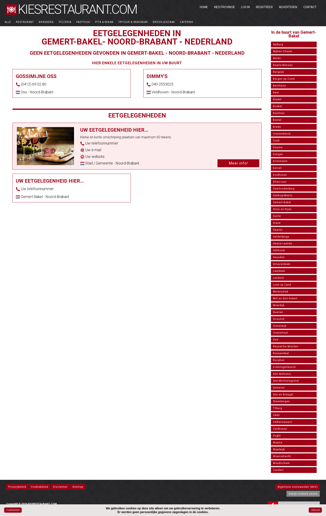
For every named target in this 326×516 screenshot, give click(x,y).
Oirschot (279, 319)
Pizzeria (65, 22)
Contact (310, 7)
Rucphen (279, 360)
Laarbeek (279, 271)
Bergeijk (278, 72)
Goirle (277, 216)
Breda (277, 126)
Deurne (278, 147)
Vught (277, 435)
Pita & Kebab (104, 22)
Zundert (278, 470)
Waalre (277, 442)
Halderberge (281, 236)
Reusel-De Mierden (285, 346)
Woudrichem (281, 463)
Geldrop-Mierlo (282, 195)
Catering (186, 22)
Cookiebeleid (39, 486)
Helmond (279, 250)
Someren (279, 387)
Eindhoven (280, 174)
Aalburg (278, 44)
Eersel (277, 168)
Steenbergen (281, 401)
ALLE (8, 22)
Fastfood (83, 22)
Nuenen (278, 312)
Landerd (278, 277)
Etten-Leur (280, 181)
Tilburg (277, 408)
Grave (277, 222)
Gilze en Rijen (282, 209)
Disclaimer (60, 486)
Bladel (277, 99)
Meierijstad (280, 291)
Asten (277, 58)
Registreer (264, 7)
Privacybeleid (17, 486)
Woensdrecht (282, 456)
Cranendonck (282, 133)
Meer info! (238, 163)
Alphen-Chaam (282, 51)
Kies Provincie (224, 7)
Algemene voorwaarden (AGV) (298, 486)
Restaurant (25, 22)
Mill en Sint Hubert (285, 298)
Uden (276, 415)
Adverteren (288, 7)
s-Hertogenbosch (284, 367)
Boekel (277, 106)
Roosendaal (281, 353)
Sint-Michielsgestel (286, 380)
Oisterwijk (279, 325)
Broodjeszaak (164, 22)
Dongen (278, 154)
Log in (245, 7)
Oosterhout (280, 332)
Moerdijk (278, 305)
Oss (275, 339)
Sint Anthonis (282, 373)
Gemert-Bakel (282, 202)
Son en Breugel (283, 394)
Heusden (279, 257)
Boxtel (277, 120)
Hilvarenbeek (281, 264)
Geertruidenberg (284, 188)
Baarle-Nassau (283, 65)
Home (204, 7)
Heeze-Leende (282, 243)
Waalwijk (279, 449)
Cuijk (276, 140)
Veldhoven (280, 428)
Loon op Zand (282, 284)
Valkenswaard (282, 422)
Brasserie (46, 22)
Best (276, 92)
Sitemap (77, 486)
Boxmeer (279, 113)
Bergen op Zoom (284, 78)
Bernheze (279, 85)
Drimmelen (280, 161)
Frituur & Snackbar (133, 22)
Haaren (278, 229)
